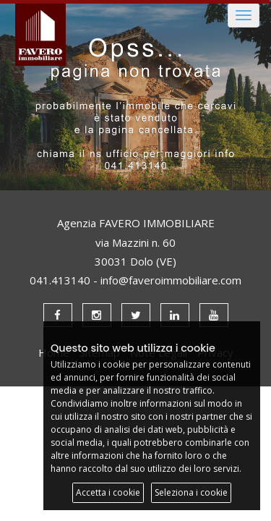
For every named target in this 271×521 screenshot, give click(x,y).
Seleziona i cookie (191, 492)
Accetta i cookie (108, 492)
